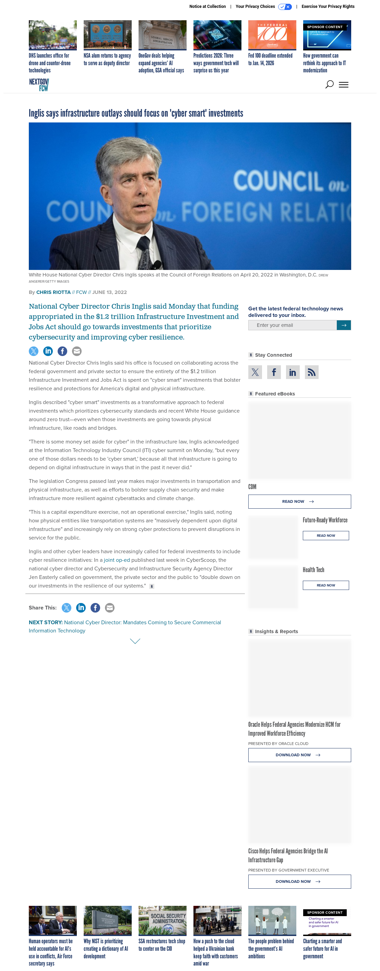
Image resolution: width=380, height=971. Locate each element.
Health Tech (313, 570)
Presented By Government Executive (288, 870)
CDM (252, 487)
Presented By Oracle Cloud (278, 744)
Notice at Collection (207, 6)
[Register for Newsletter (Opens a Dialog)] (344, 325)
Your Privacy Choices (264, 7)
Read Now (300, 501)
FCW (81, 292)
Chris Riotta (53, 292)
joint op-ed (117, 560)
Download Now (300, 755)
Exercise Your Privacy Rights (328, 6)
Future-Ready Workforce (325, 520)
